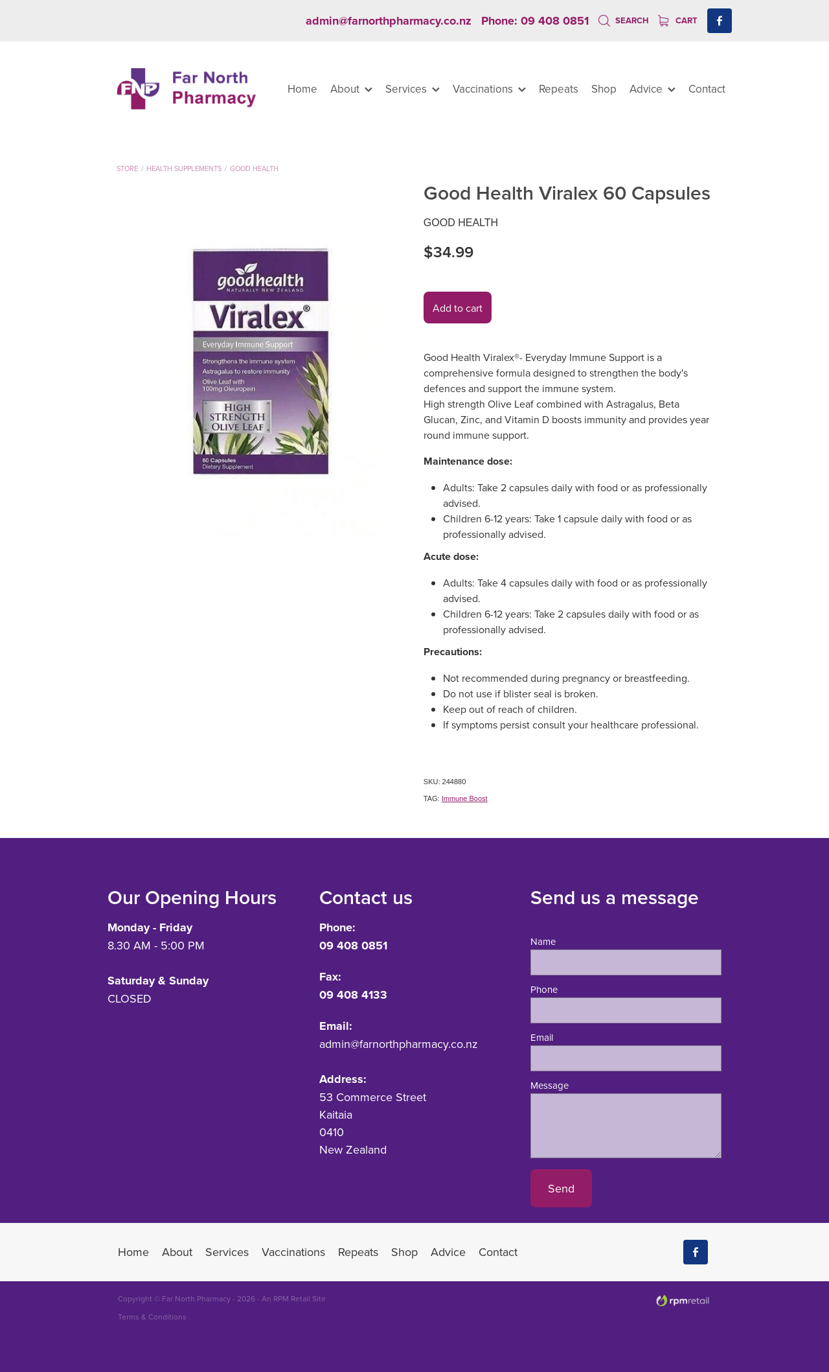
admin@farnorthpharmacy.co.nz (388, 20)
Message (549, 1085)
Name (543, 941)
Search (623, 20)
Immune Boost (465, 798)
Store (127, 168)
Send (561, 1188)
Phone (544, 989)
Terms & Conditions (152, 1316)
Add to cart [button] (458, 308)
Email (541, 1037)
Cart (678, 20)
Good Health (254, 168)
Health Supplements (183, 168)
